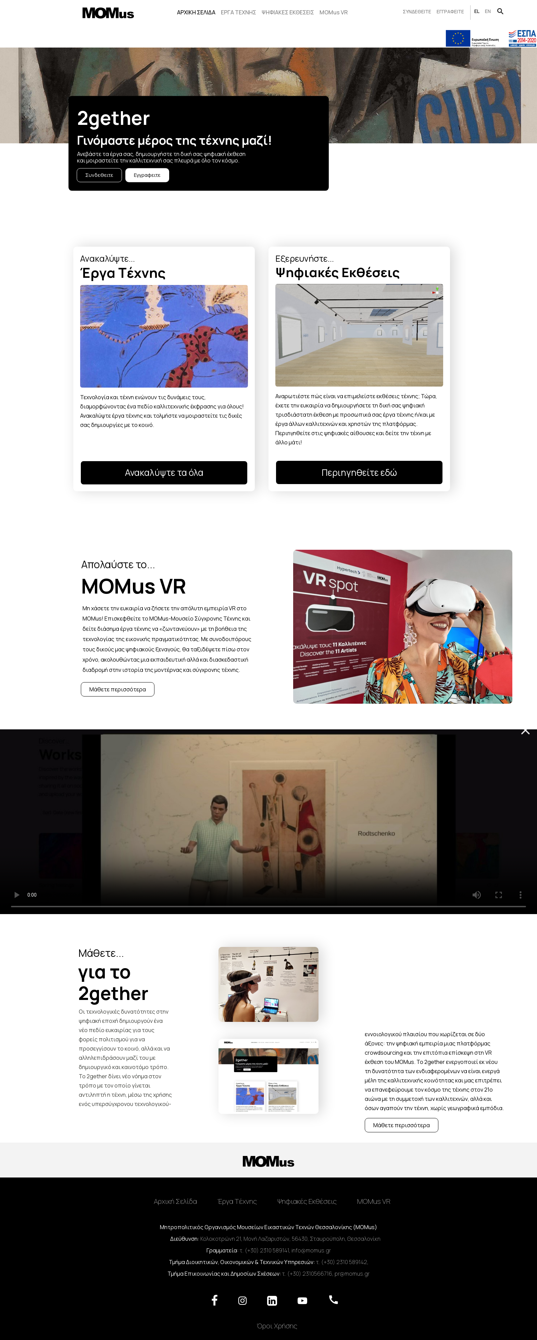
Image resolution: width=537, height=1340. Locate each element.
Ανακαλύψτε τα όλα (164, 472)
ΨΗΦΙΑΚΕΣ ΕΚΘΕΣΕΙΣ (288, 12)
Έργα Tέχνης (237, 1201)
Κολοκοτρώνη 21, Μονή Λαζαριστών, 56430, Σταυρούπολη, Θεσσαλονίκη (290, 1239)
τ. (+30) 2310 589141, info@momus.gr (285, 1250)
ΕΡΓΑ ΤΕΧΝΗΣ (238, 12)
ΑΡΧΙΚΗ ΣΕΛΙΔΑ (196, 12)
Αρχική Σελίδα (175, 1201)
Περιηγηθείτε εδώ (359, 472)
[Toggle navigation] (268, 1187)
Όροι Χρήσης (277, 1325)
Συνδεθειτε (99, 175)
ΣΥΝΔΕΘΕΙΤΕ (417, 11)
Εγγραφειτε (147, 175)
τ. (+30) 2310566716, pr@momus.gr (326, 1273)
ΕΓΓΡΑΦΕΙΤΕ (450, 11)
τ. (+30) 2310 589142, (342, 1262)
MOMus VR (334, 12)
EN (488, 11)
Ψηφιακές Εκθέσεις (307, 1201)
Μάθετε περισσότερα (117, 689)
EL (476, 11)
